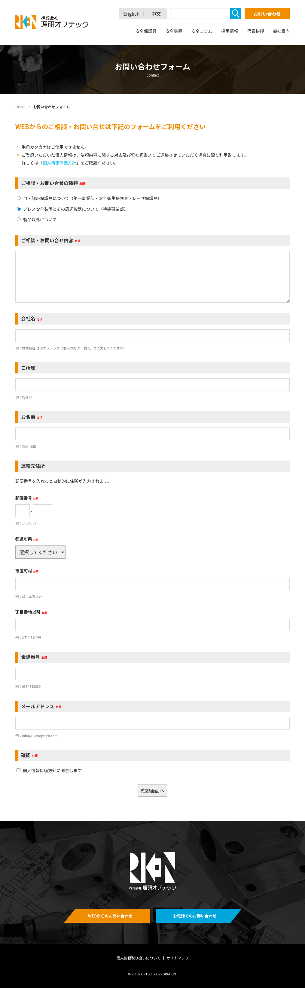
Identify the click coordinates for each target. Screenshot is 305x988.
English (131, 14)
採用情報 (229, 31)
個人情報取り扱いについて (138, 958)
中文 (156, 14)
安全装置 (174, 31)
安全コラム (201, 31)
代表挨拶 (255, 31)
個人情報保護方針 (59, 163)
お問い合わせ (267, 14)
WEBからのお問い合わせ (110, 916)
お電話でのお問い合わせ (195, 916)
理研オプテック (52, 22)
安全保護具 (146, 31)
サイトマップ (177, 958)
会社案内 (281, 31)
